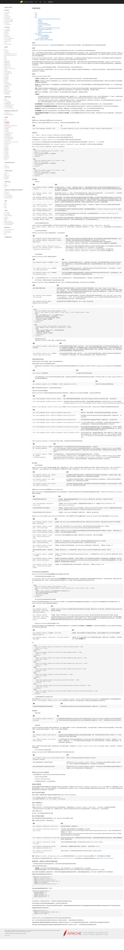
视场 (5, 58)
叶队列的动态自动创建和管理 (45, 29)
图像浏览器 (7, 62)
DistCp (6, 217)
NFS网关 (6, 74)
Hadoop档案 (7, 214)
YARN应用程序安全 (9, 139)
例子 (5, 187)
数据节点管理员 (8, 91)
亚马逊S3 (6, 193)
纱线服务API (7, 176)
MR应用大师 (7, 113)
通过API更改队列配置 (43, 38)
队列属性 (40, 22)
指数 (5, 184)
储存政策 (6, 82)
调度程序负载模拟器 (9, 223)
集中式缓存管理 (8, 73)
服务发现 (6, 177)
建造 (5, 207)
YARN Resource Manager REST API (65, 847)
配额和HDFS (7, 65)
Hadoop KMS (7, 41)
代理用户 (6, 32)
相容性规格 (7, 18)
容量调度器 (7, 122)
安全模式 (6, 35)
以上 (77, 815)
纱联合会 (6, 152)
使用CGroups (7, 143)
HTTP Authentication (9, 38)
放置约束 (6, 158)
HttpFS (6, 70)
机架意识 (6, 33)
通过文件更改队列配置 (43, 35)
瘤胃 (5, 220)
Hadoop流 (6, 212)
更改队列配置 (38, 33)
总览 (5, 203)
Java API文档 (7, 231)
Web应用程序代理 (8, 133)
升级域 (6, 89)
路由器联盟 (7, 92)
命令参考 (6, 15)
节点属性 (6, 131)
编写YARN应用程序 (9, 137)
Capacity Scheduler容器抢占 (44, 25)
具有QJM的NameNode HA (10, 53)
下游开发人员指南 (8, 19)
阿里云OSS (7, 192)
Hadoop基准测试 (8, 224)
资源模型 (6, 128)
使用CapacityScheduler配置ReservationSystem (49, 27)
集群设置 (6, 13)
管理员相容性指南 (8, 21)
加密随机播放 (7, 103)
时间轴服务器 (7, 134)
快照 (5, 59)
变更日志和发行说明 (9, 229)
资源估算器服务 (8, 221)
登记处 (6, 146)
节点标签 (6, 130)
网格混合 (6, 218)
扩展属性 (6, 77)
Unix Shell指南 (7, 44)
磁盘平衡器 (7, 88)
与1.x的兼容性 (7, 102)
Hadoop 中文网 (28, 2)
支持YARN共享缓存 (9, 108)
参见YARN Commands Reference (105, 847)
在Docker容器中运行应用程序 (11, 142)
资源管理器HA (7, 127)
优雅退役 (6, 149)
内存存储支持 (7, 83)
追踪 (5, 42)
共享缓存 (6, 153)
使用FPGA (6, 156)
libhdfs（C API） (8, 67)
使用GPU (6, 155)
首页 (36, 1)
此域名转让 (50, 1)
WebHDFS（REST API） (10, 68)
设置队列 (40, 20)
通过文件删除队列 (45, 36)
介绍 (5, 165)
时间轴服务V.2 (7, 136)
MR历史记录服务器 (8, 114)
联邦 (5, 56)
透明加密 (6, 79)
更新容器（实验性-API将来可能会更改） (44, 39)
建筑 (5, 49)
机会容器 (6, 150)
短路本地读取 (7, 71)
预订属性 (40, 26)
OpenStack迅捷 (8, 198)
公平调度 (6, 124)
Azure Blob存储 (8, 195)
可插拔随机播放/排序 (9, 105)
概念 (5, 174)
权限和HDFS (7, 64)
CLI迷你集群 (7, 29)
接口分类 (6, 22)
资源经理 (6, 166)
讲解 (5, 99)
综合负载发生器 (8, 85)
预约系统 (6, 147)
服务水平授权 (7, 36)
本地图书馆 (7, 30)
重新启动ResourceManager (10, 125)
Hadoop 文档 (8, 7)
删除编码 (6, 86)
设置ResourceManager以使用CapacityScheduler (49, 19)
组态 (5, 206)
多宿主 (6, 80)
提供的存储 (7, 94)
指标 (5, 234)
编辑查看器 (7, 61)
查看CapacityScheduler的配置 (45, 32)
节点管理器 (7, 140)
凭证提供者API (7, 39)
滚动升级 (6, 76)
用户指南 (6, 50)
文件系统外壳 (7, 16)
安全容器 (6, 145)
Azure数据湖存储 (8, 196)
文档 (45, 1)
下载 (40, 1)
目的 (36, 13)
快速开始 (6, 173)
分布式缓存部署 (8, 106)
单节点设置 (7, 12)
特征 (36, 16)
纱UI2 (5, 159)
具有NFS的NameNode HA (10, 55)
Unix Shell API (7, 232)
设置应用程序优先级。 (43, 23)
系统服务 (6, 178)
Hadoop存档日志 (8, 215)
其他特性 (40, 30)
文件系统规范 (7, 24)
